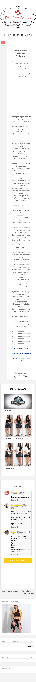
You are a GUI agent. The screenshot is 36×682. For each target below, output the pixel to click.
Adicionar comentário (18, 560)
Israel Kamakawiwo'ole (21, 122)
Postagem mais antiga (27, 593)
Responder (15, 500)
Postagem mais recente (9, 591)
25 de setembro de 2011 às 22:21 (19, 506)
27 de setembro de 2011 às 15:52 (21, 533)
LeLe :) (13, 532)
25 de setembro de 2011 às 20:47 (20, 493)
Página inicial (26, 591)
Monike (14, 492)
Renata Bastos (17, 505)
